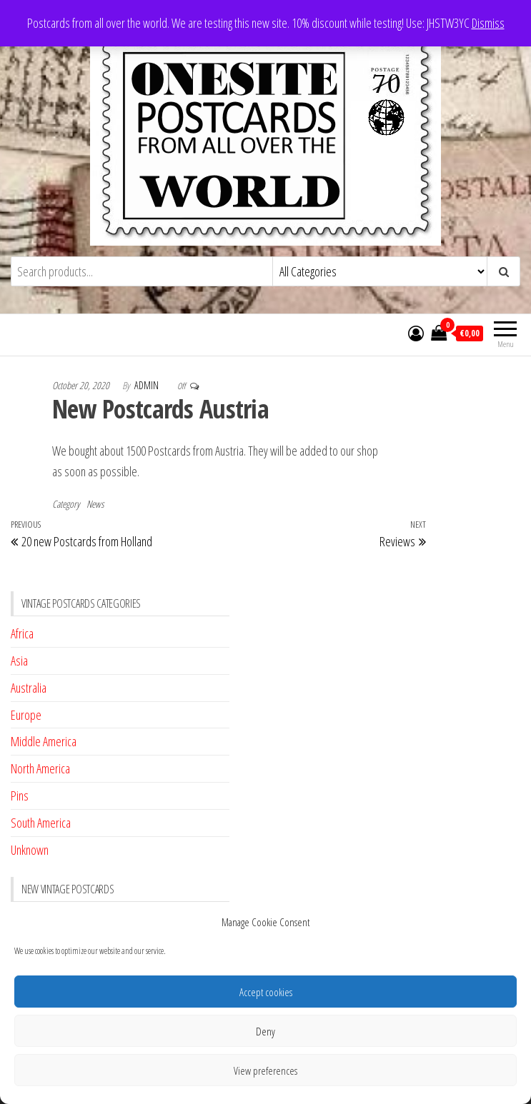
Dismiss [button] (488, 22)
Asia (19, 660)
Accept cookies (265, 992)
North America (40, 768)
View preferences (265, 1070)
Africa (22, 633)
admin (147, 385)
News (95, 504)
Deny (265, 1031)
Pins (20, 795)
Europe (26, 714)
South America (41, 822)
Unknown (30, 849)
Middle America (43, 741)
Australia (28, 687)
